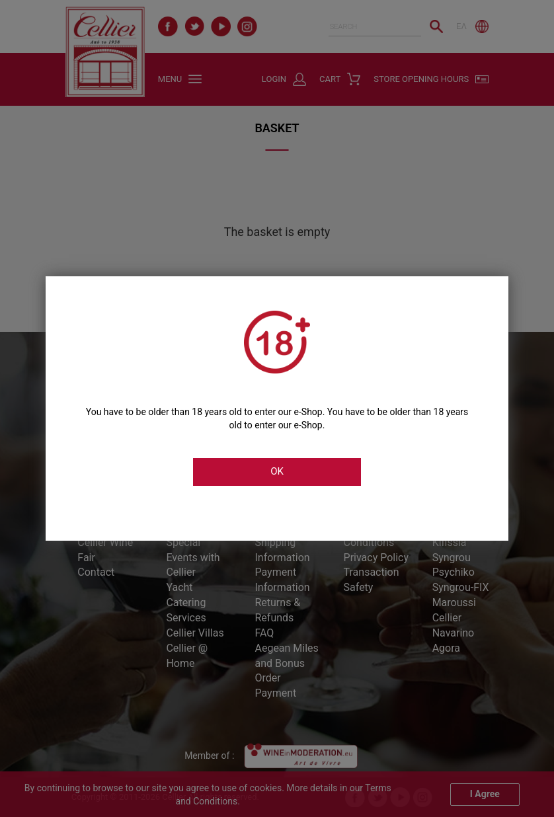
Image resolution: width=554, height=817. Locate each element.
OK (277, 471)
